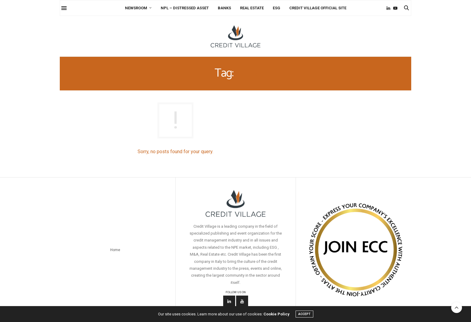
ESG (276, 8)
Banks (224, 8)
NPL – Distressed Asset (185, 8)
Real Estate (252, 8)
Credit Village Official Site (317, 8)
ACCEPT (304, 314)
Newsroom (136, 8)
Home (115, 250)
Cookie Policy (276, 314)
